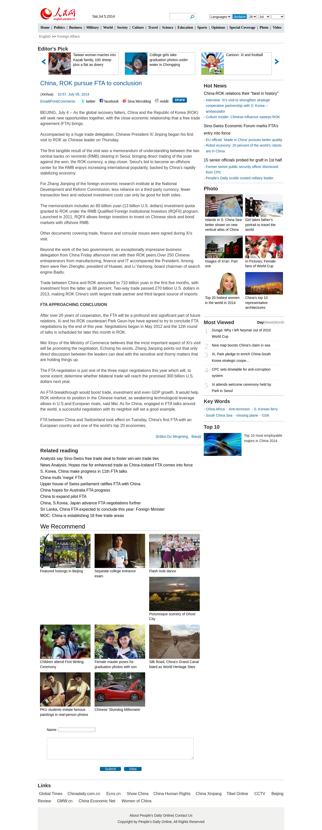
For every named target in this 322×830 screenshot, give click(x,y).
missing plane (247, 415)
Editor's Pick (53, 49)
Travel (153, 27)
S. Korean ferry (266, 409)
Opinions (218, 27)
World (108, 27)
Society (122, 27)
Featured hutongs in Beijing (61, 571)
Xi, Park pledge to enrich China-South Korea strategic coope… (241, 357)
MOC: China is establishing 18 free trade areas (82, 515)
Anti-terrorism (239, 409)
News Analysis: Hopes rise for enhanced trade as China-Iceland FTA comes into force (116, 465)
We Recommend (62, 526)
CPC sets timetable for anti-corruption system (241, 372)
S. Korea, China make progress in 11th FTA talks (83, 471)
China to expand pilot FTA (63, 496)
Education (185, 27)
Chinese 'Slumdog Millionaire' (118, 710)
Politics (59, 27)
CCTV (259, 794)
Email (44, 101)
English (45, 36)
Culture (138, 27)
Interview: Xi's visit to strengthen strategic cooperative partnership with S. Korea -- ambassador (238, 105)
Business (75, 27)
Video (277, 27)
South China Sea (219, 415)
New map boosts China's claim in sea (241, 345)
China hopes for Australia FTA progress (75, 490)
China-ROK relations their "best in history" (241, 93)
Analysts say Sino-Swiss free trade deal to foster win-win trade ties (99, 458)
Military (92, 27)
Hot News (215, 86)
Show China (137, 794)
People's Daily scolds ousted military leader (239, 178)
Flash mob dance (162, 571)
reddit (164, 101)
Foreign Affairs (68, 36)
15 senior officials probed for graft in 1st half (243, 160)
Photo (264, 27)
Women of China (136, 801)
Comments (66, 101)
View (133, 769)
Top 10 (212, 427)
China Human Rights (172, 794)
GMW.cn (65, 801)
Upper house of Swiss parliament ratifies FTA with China (90, 484)
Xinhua (47, 94)
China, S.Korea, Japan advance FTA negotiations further (90, 503)
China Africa (215, 409)
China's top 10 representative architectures (256, 303)
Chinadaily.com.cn (83, 794)
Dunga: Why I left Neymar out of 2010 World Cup (241, 333)
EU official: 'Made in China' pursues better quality (244, 140)
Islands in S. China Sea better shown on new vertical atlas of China (223, 225)
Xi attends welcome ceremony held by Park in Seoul (241, 387)
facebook (111, 101)
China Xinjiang (209, 794)
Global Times (50, 794)
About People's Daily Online (151, 815)
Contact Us (183, 815)
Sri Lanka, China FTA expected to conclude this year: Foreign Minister (102, 509)
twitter (90, 101)
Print (53, 101)
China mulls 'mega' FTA (61, 477)
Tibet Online (237, 794)
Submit (110, 769)
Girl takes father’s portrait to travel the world (260, 225)
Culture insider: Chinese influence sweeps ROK (243, 117)
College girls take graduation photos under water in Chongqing (169, 60)
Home (45, 27)
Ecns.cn (113, 794)
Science (167, 27)
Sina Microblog (139, 101)
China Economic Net (97, 801)
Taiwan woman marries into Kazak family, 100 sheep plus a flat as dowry (94, 60)
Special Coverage (242, 27)
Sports (202, 27)
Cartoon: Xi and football (244, 55)
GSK (265, 415)
